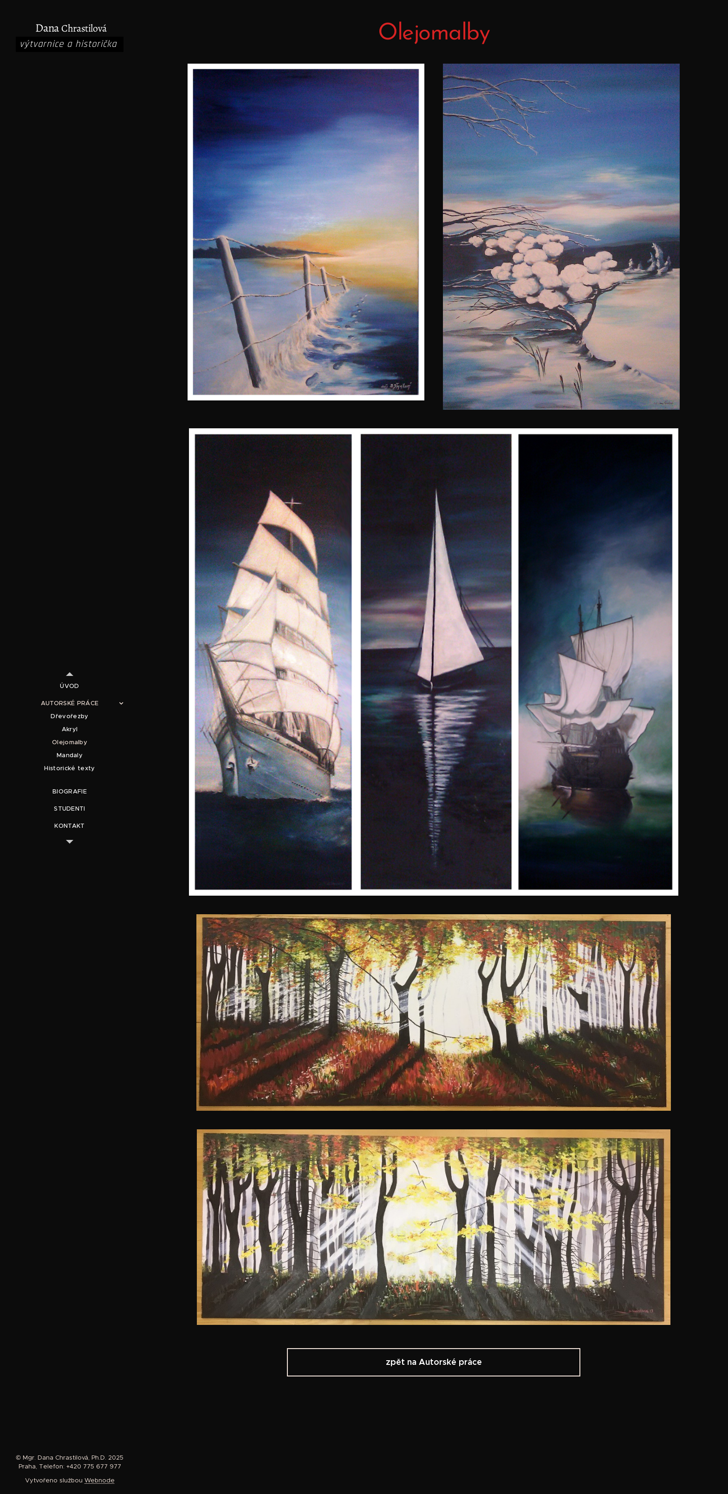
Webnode (99, 1480)
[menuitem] (69, 686)
